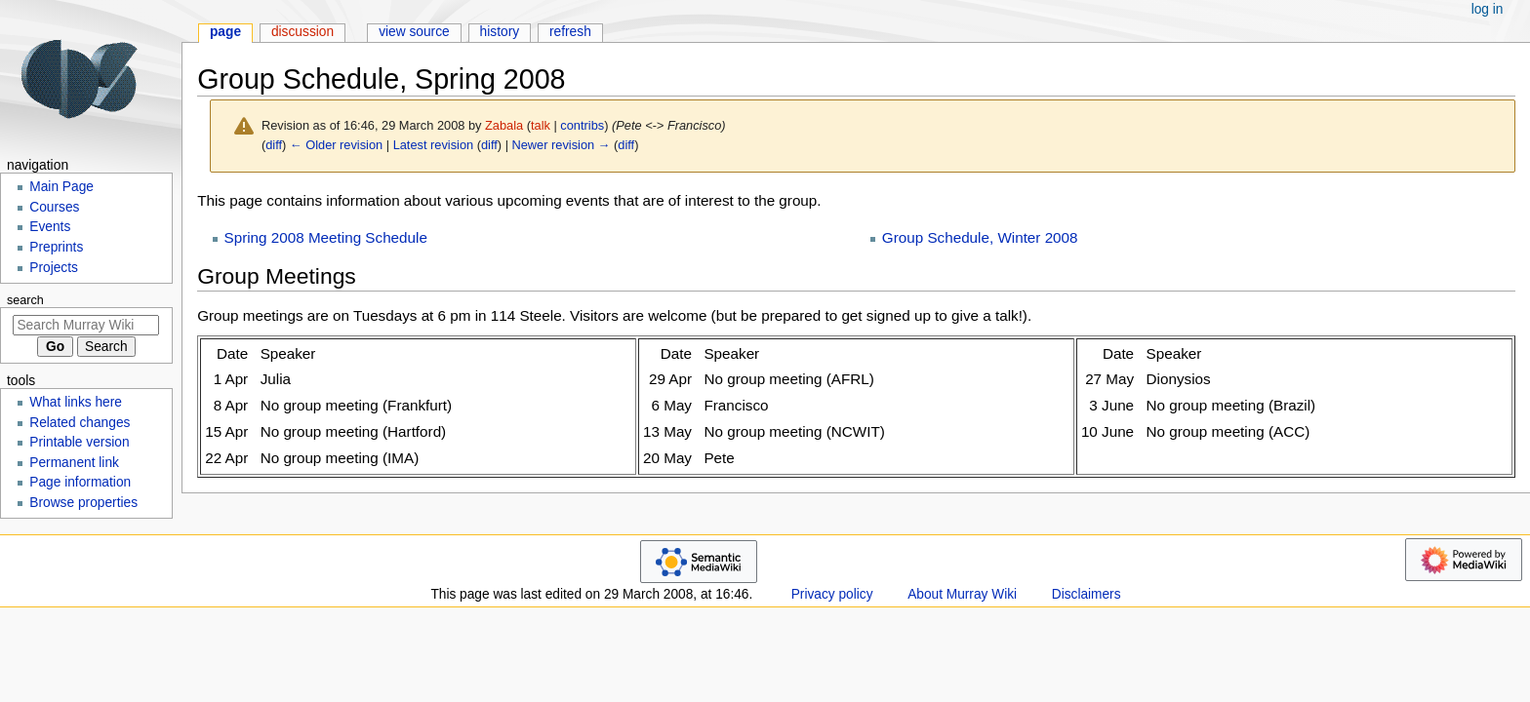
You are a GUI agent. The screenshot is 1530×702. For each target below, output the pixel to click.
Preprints (56, 247)
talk (540, 125)
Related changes (79, 422)
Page (225, 31)
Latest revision (433, 144)
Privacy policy (832, 594)
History (500, 31)
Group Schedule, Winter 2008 (980, 237)
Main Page (61, 186)
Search (25, 300)
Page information (80, 482)
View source (414, 31)
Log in (1487, 9)
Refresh (570, 31)
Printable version (79, 442)
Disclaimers (1086, 594)
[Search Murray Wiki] (86, 325)
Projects (53, 267)
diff (273, 144)
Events (49, 226)
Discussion (302, 31)
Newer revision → (561, 144)
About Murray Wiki (962, 594)
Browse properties (83, 502)
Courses (54, 207)
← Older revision (336, 144)
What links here (75, 402)
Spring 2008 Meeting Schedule (325, 237)
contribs (582, 125)
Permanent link (74, 462)
